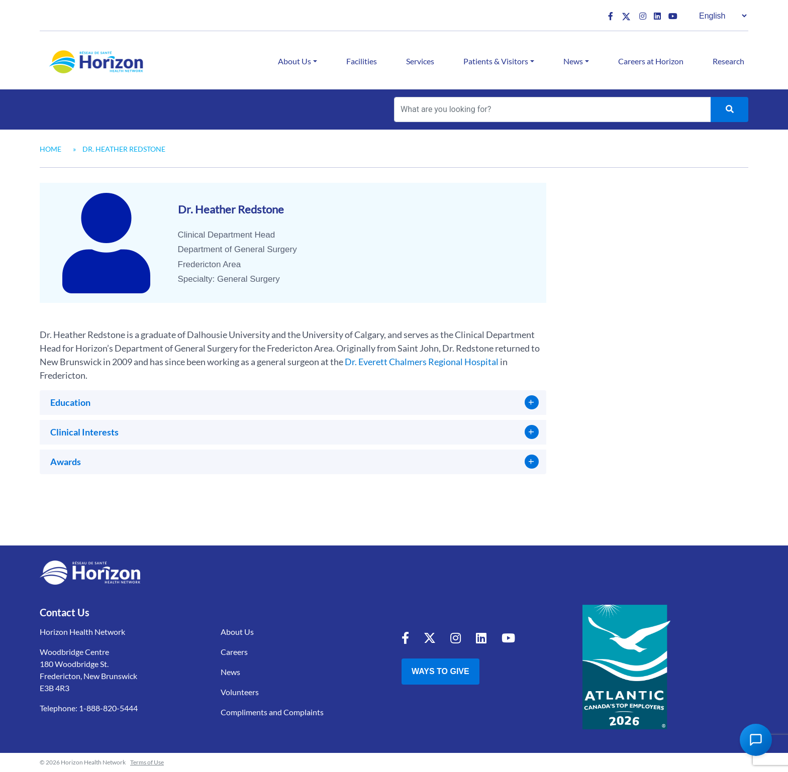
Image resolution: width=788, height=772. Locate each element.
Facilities (361, 61)
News (573, 61)
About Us (294, 61)
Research (728, 61)
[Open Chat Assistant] (756, 740)
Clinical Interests (84, 431)
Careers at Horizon (650, 61)
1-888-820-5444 (108, 708)
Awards (65, 461)
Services (420, 61)
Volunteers (240, 692)
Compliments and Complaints (272, 712)
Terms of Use (147, 762)
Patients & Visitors (495, 61)
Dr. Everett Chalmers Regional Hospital (422, 361)
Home (50, 149)
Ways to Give (440, 671)
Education (70, 402)
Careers (234, 651)
